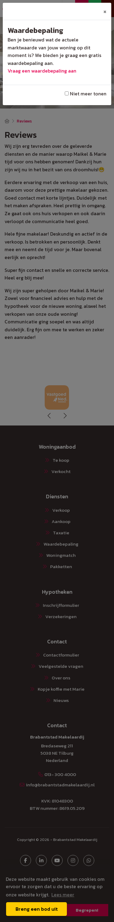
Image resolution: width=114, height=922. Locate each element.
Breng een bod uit (37, 909)
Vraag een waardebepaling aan (42, 70)
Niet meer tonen (85, 93)
